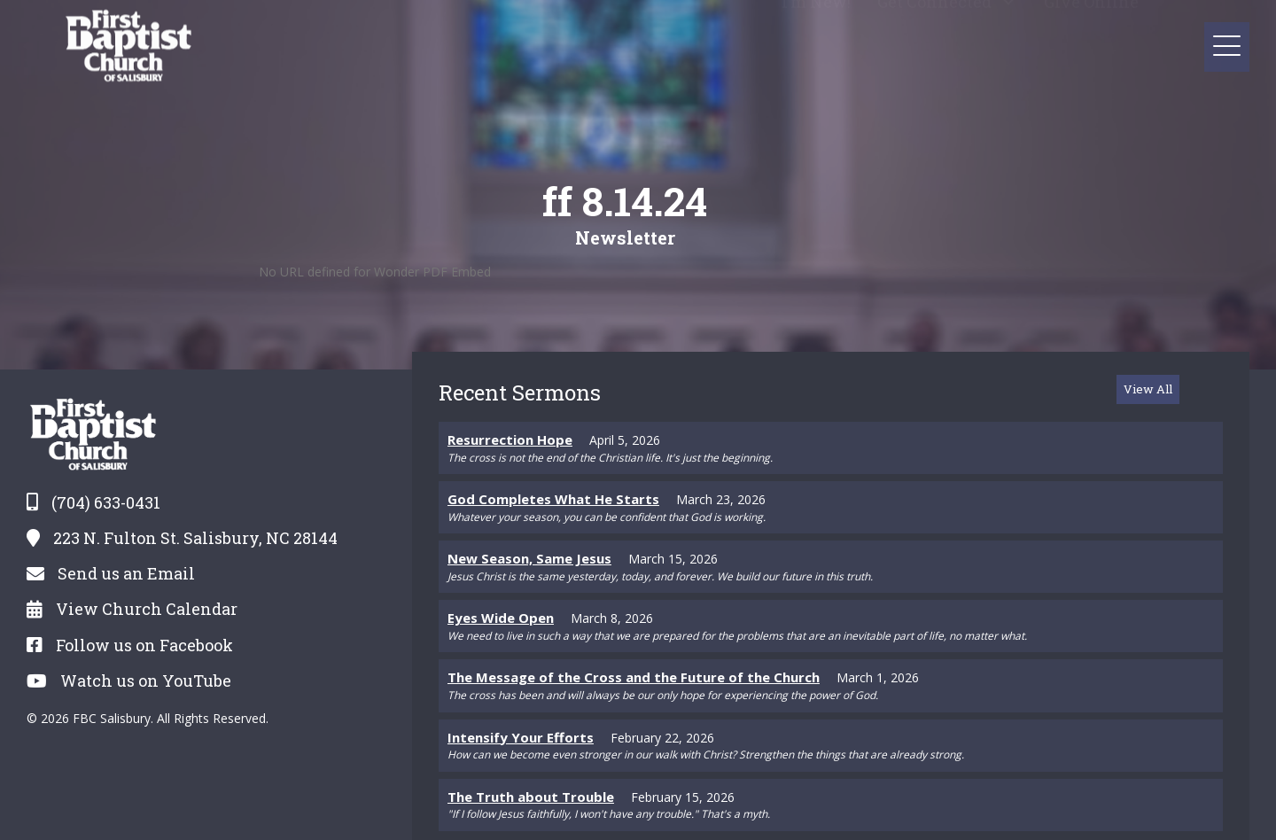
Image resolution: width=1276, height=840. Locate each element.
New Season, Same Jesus (529, 558)
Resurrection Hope (509, 439)
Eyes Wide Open (500, 617)
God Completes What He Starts (553, 499)
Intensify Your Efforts (520, 737)
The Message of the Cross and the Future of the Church (633, 677)
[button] (1009, 24)
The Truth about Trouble (530, 796)
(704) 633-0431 (105, 502)
